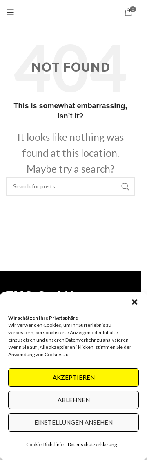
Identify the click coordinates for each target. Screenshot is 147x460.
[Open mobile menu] (10, 12)
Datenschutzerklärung (92, 444)
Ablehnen (74, 399)
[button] (135, 302)
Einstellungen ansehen (73, 422)
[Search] (70, 186)
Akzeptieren (74, 377)
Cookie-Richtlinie (45, 444)
